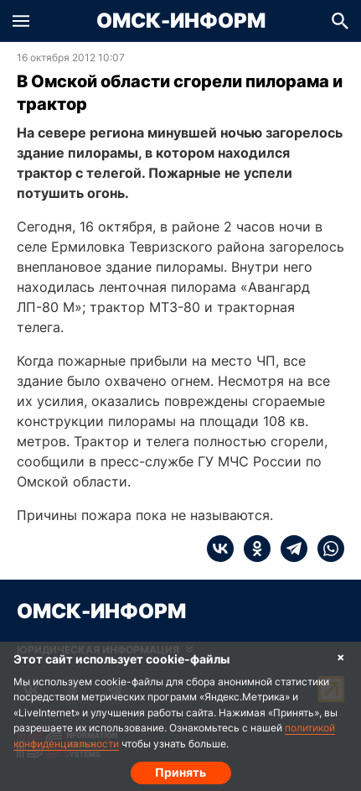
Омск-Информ (181, 21)
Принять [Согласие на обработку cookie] (180, 772)
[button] (21, 21)
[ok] (252, 548)
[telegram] (289, 548)
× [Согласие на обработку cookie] (341, 656)
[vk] (220, 548)
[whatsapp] (325, 548)
